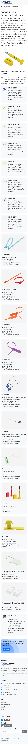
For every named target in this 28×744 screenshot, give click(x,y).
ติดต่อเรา (6, 649)
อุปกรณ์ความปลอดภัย (13, 6)
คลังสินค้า (6, 6)
